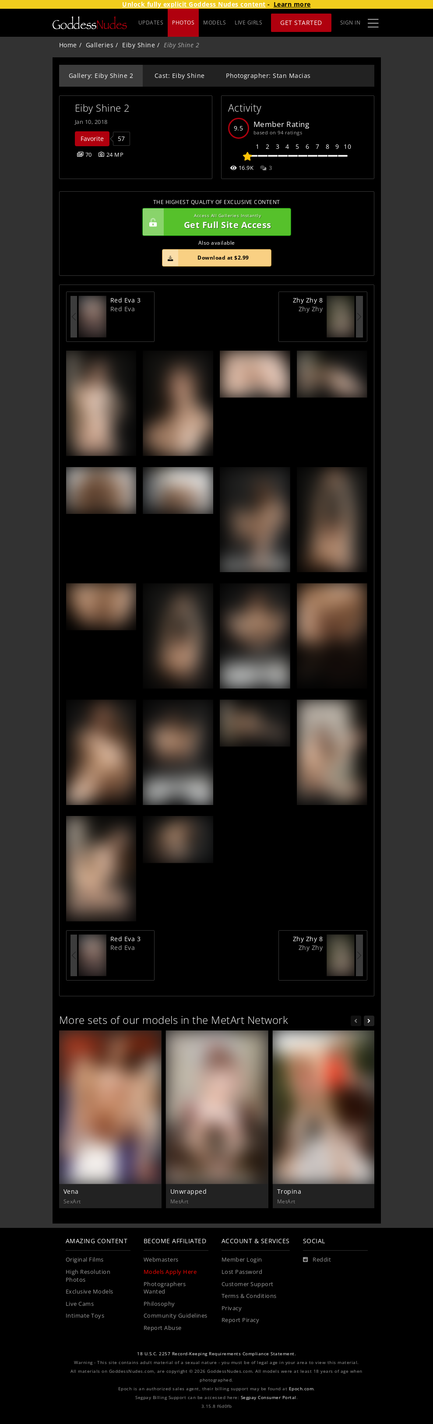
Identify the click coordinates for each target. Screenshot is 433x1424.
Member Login (242, 1259)
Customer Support (248, 1284)
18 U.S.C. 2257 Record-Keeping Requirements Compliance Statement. (216, 1354)
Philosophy (159, 1304)
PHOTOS (183, 22)
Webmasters (161, 1259)
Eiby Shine (138, 45)
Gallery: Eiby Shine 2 (101, 75)
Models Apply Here (170, 1272)
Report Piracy (241, 1320)
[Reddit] (317, 1260)
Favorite (92, 138)
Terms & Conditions (249, 1296)
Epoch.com (301, 1389)
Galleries (100, 45)
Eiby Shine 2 (102, 108)
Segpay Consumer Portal (268, 1397)
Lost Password (242, 1272)
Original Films (85, 1259)
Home (68, 45)
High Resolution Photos (88, 1275)
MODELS (214, 22)
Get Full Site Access (214, 222)
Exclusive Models (89, 1291)
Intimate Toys (85, 1315)
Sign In (350, 22)
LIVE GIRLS (248, 22)
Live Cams (80, 1304)
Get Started (301, 22)
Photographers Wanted (165, 1288)
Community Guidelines (176, 1315)
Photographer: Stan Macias (268, 75)
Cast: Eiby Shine (180, 75)
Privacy (232, 1308)
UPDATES (151, 22)
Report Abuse (163, 1328)
